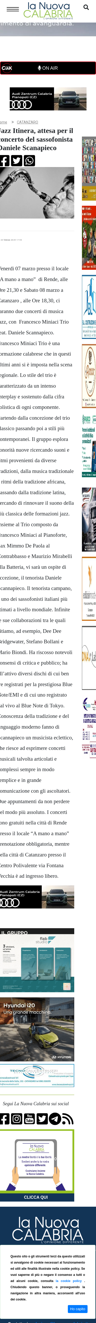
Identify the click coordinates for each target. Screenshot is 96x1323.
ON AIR (48, 68)
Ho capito (77, 1309)
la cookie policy (70, 1281)
